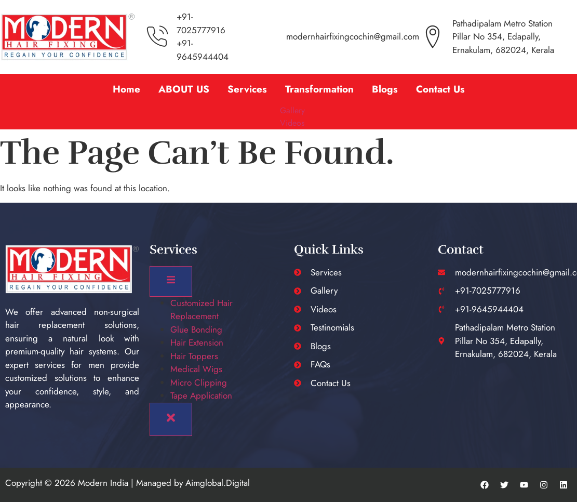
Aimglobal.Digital (217, 483)
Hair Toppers (194, 356)
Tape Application (201, 395)
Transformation (319, 89)
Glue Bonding (196, 329)
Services (247, 89)
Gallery (292, 110)
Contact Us (440, 89)
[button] (319, 89)
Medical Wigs (196, 369)
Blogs (385, 89)
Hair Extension (196, 342)
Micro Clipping (198, 382)
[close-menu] (171, 419)
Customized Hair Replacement (201, 310)
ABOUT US (183, 89)
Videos (292, 123)
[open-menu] (171, 281)
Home (126, 89)
